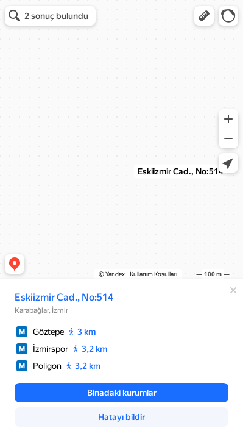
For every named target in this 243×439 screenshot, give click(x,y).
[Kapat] (233, 290)
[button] (204, 16)
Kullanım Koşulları (153, 274)
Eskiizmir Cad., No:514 (64, 297)
